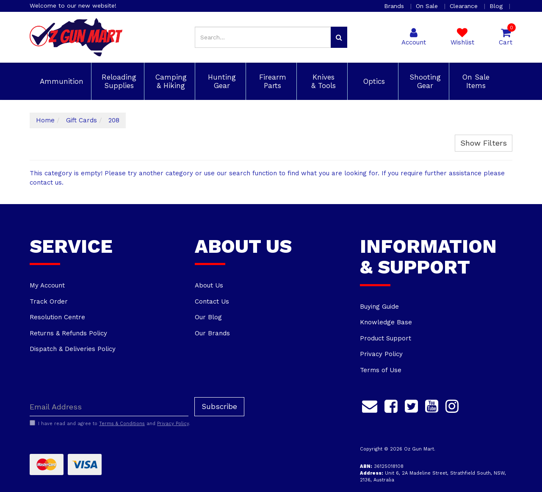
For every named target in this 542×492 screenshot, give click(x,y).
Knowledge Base (386, 322)
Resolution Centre (57, 317)
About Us (209, 285)
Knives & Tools (322, 81)
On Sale (428, 6)
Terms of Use (380, 370)
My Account (47, 285)
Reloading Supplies (117, 81)
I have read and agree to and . (110, 423)
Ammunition (60, 81)
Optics (373, 81)
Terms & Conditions (122, 423)
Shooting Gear (424, 81)
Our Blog (208, 317)
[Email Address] (109, 406)
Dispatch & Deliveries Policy (73, 349)
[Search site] (339, 37)
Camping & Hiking (170, 81)
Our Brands (212, 333)
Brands (395, 6)
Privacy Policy (381, 354)
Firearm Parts (271, 81)
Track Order (49, 301)
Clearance (465, 6)
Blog (497, 6)
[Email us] (369, 404)
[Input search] (263, 37)
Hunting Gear (220, 81)
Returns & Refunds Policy (68, 333)
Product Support (385, 338)
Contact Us (212, 301)
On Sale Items (474, 81)
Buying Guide (379, 306)
